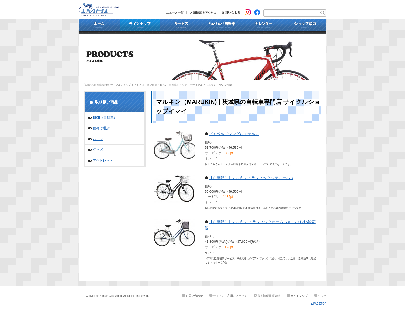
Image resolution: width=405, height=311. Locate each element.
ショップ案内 (305, 26)
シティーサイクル (192, 84)
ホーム (99, 26)
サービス (181, 26)
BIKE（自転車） (169, 84)
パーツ (98, 139)
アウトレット (103, 160)
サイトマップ (299, 295)
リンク (322, 295)
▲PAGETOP (318, 303)
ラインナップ (140, 26)
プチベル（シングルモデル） (234, 134)
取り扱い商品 (149, 84)
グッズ (98, 149)
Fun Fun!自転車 (222, 26)
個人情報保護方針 (269, 295)
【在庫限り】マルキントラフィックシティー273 (251, 178)
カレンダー (263, 26)
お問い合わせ (230, 12)
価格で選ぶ (101, 128)
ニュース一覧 (176, 12)
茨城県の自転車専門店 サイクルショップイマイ (111, 84)
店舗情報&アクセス (203, 12)
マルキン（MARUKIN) (219, 84)
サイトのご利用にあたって (230, 295)
